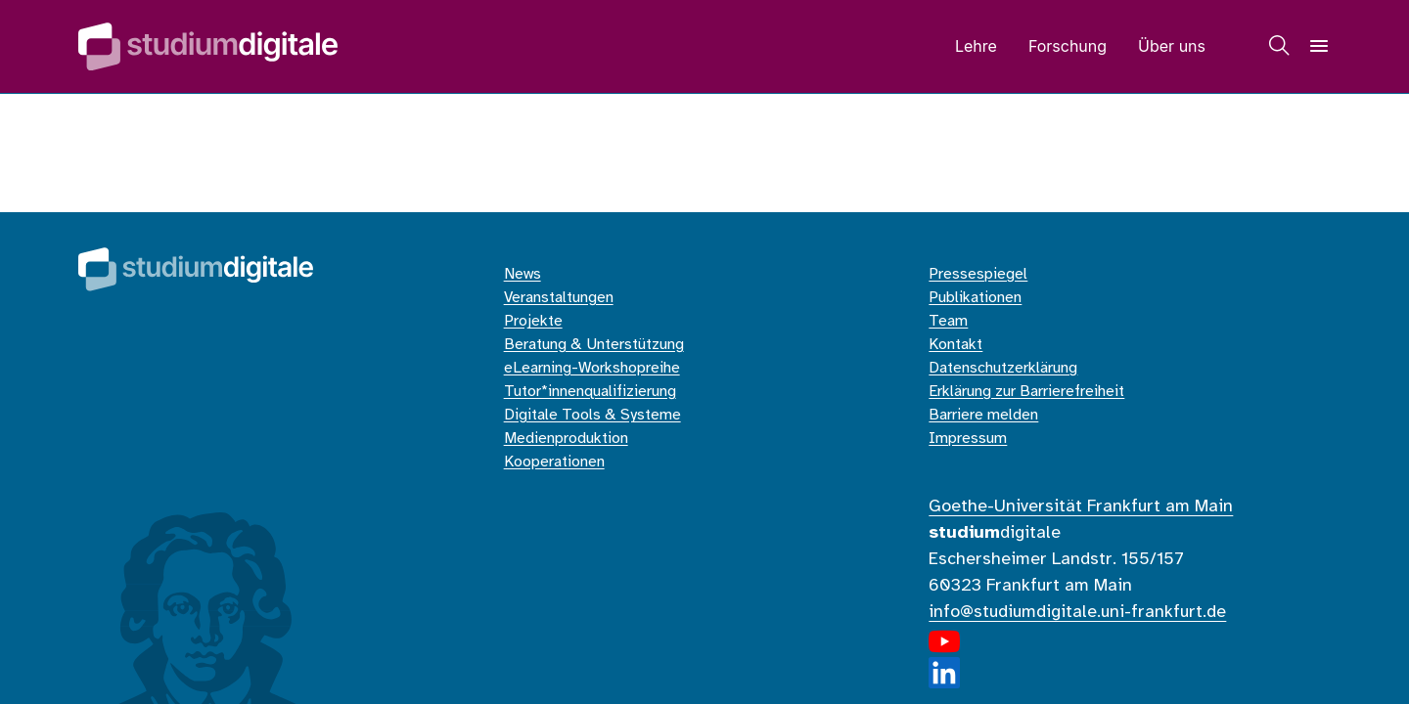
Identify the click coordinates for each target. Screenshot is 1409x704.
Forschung (1067, 46)
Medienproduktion (566, 438)
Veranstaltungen (559, 297)
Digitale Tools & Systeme (592, 415)
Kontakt (955, 344)
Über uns (1171, 46)
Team (948, 321)
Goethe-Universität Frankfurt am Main (1081, 507)
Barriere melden (983, 415)
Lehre (976, 46)
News (522, 274)
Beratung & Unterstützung (594, 344)
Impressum (968, 438)
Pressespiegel (978, 274)
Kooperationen (554, 462)
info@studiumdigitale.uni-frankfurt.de (1077, 612)
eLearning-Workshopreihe (592, 368)
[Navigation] (1319, 46)
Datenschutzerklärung (1003, 368)
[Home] (208, 46)
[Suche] (1280, 46)
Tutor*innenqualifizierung (590, 391)
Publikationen (975, 297)
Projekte (533, 321)
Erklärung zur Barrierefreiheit (1026, 391)
